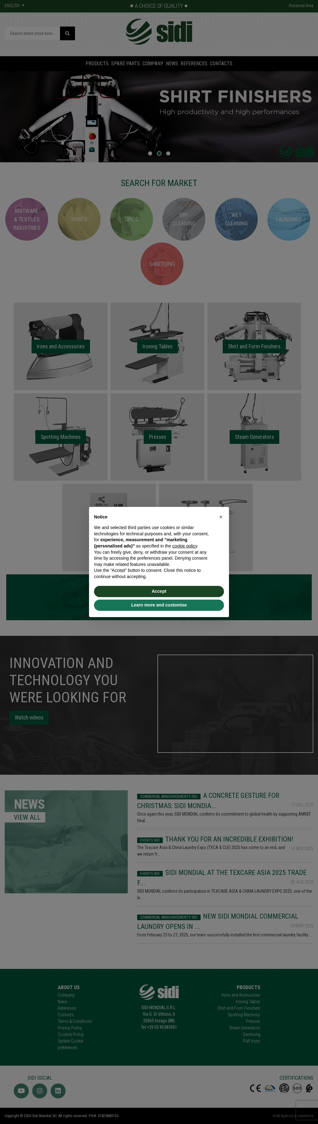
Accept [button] (159, 591)
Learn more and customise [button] (159, 604)
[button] (221, 517)
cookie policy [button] (184, 545)
